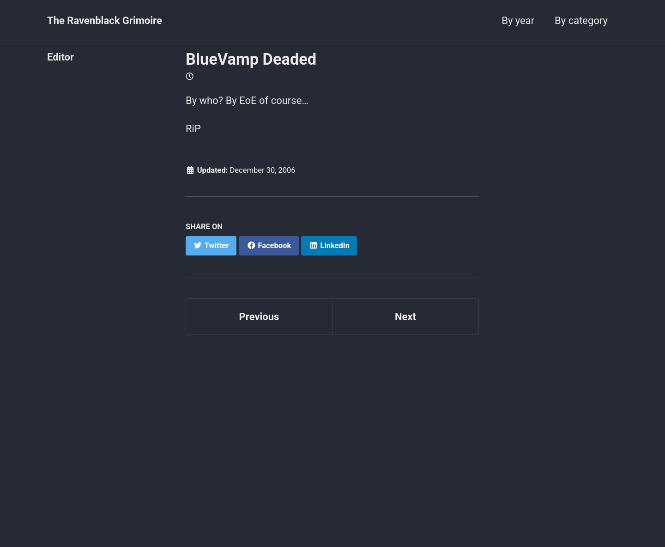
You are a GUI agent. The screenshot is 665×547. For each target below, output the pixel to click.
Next (405, 316)
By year (518, 20)
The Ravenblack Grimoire (104, 20)
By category (581, 20)
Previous (259, 316)
